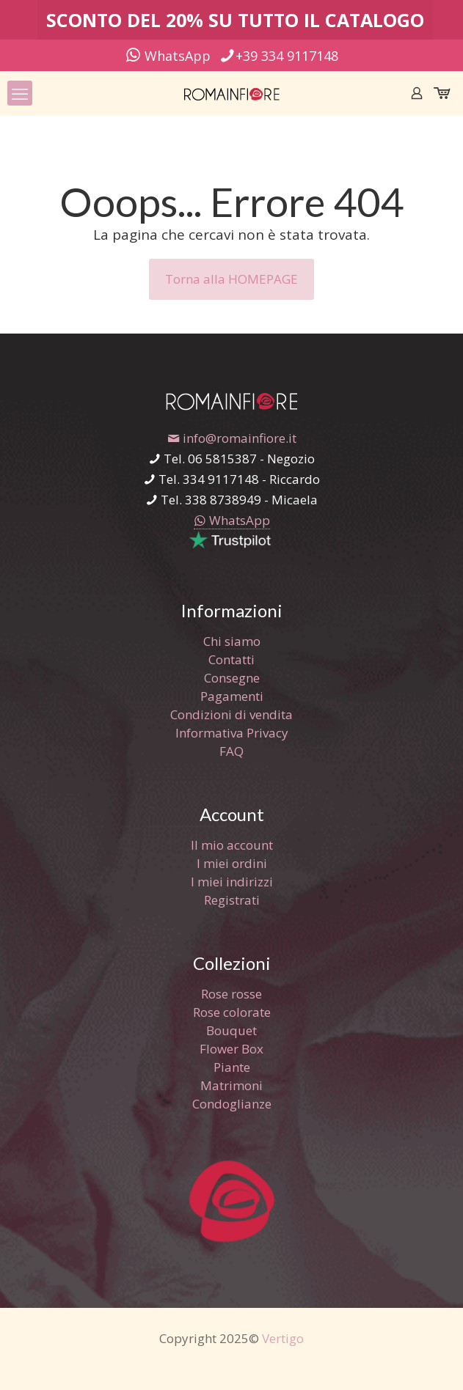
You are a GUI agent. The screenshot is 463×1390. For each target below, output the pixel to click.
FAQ (231, 751)
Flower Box (231, 1048)
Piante (232, 1067)
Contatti (231, 659)
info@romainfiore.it (231, 438)
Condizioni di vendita (231, 714)
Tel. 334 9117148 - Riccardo (231, 479)
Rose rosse (231, 993)
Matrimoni (231, 1085)
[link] (232, 317)
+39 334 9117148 (278, 56)
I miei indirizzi (232, 881)
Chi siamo (231, 641)
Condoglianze (231, 1103)
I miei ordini (232, 863)
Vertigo (283, 1338)
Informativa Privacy (231, 732)
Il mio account (232, 844)
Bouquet (231, 1030)
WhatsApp (168, 56)
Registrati (232, 899)
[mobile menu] (19, 93)
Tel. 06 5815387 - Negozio (231, 458)
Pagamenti (231, 696)
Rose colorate (232, 1012)
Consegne (232, 677)
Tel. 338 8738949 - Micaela (231, 499)
